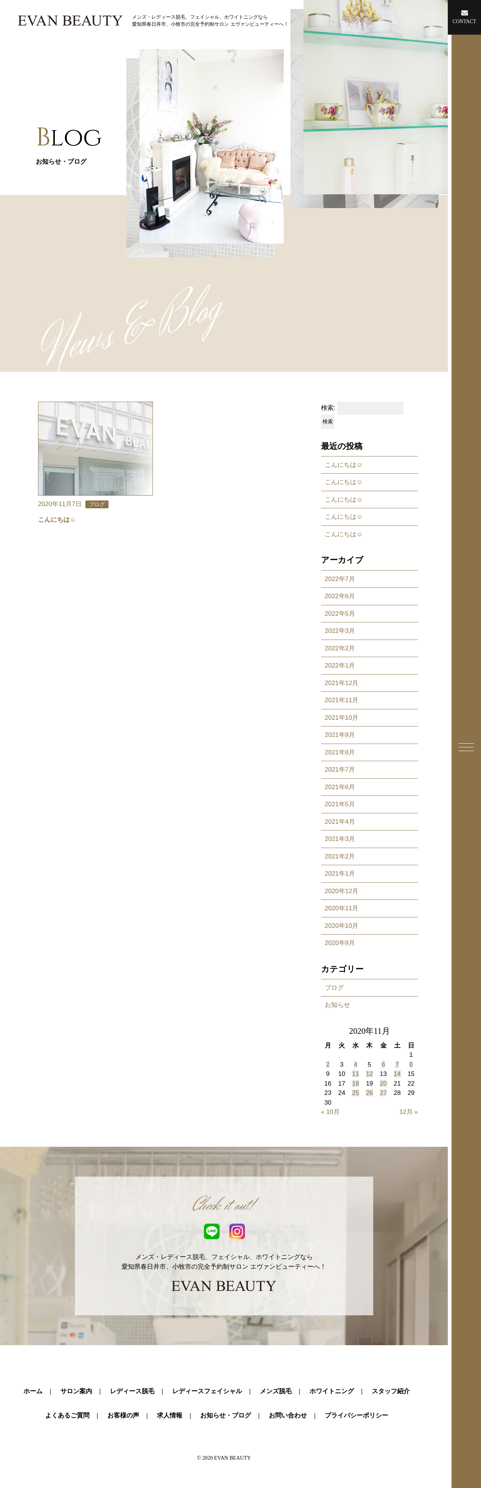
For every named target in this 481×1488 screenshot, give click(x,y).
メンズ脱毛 (276, 1391)
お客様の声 (123, 1415)
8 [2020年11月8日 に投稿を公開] (411, 1064)
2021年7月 (340, 769)
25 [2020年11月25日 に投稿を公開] (355, 1092)
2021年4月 (340, 821)
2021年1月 (340, 873)
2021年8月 (340, 752)
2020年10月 (342, 925)
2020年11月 (342, 908)
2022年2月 (340, 648)
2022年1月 (340, 665)
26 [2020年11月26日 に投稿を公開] (369, 1092)
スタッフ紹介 (391, 1391)
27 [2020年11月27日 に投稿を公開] (383, 1092)
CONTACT (464, 16)
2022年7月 (340, 579)
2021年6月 (340, 787)
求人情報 (169, 1415)
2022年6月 (340, 596)
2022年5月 (340, 613)
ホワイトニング (331, 1391)
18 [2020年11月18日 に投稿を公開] (355, 1083)
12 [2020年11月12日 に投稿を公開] (369, 1073)
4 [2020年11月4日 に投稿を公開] (355, 1064)
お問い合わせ (288, 1415)
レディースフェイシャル (207, 1391)
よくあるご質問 (67, 1415)
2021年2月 (340, 856)
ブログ (334, 987)
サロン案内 (76, 1391)
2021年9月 (340, 734)
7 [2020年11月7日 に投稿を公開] (397, 1064)
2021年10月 (342, 717)
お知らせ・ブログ (225, 1415)
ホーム (33, 1391)
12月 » (408, 1111)
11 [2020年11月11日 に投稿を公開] (355, 1073)
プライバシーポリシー (356, 1415)
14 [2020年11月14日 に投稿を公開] (397, 1073)
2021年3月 (340, 838)
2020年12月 (342, 891)
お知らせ (337, 1004)
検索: (328, 407)
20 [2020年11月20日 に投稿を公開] (383, 1083)
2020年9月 (340, 943)
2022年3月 (340, 630)
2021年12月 (342, 683)
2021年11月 (342, 700)
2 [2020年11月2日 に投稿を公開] (328, 1064)
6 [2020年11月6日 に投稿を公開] (383, 1064)
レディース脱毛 (132, 1391)
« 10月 (330, 1111)
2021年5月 (340, 804)
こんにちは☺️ (344, 464)
